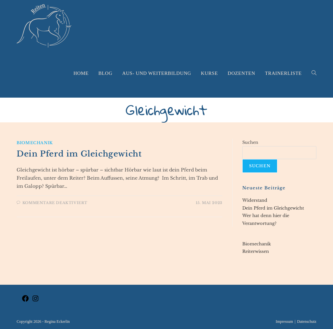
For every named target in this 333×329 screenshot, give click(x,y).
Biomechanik (35, 142)
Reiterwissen (255, 251)
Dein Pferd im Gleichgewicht (79, 153)
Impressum (284, 321)
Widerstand (254, 200)
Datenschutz (306, 321)
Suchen (250, 142)
